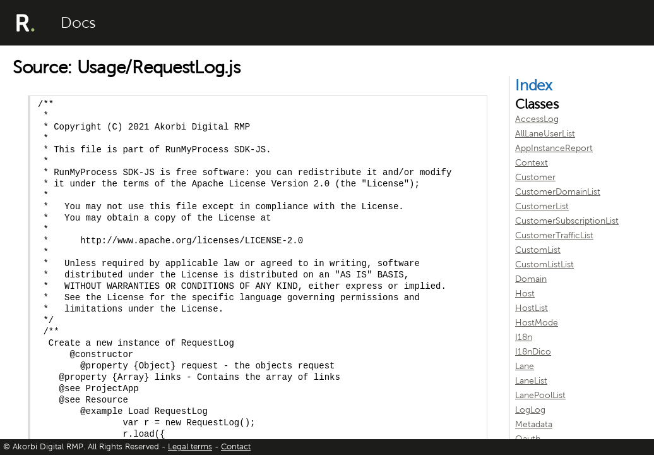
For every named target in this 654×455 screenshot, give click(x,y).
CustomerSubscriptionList (567, 221)
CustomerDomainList (557, 192)
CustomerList (542, 206)
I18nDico (533, 351)
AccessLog (537, 119)
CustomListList (544, 264)
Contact (236, 446)
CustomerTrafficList (554, 235)
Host (525, 293)
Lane (524, 366)
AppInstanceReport (554, 148)
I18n (523, 337)
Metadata (533, 424)
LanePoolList (540, 395)
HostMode (536, 322)
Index (533, 85)
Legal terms (190, 446)
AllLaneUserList (545, 133)
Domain (531, 279)
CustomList (538, 250)
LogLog (530, 410)
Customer (535, 177)
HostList (531, 308)
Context (531, 162)
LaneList (531, 380)
